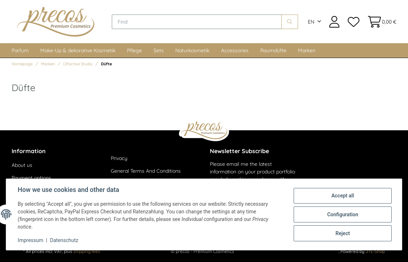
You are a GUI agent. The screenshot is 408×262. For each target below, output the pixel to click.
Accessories (235, 50)
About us (22, 165)
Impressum (30, 240)
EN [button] (311, 22)
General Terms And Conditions (146, 171)
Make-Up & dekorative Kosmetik (77, 50)
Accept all (342, 195)
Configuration (342, 214)
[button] (334, 22)
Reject (342, 233)
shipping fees (86, 251)
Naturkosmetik (192, 50)
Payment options (31, 178)
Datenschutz (64, 240)
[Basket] (379, 22)
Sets (159, 50)
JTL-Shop (375, 251)
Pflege (134, 50)
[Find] (197, 22)
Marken (306, 50)
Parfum (20, 50)
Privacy (119, 158)
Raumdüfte (273, 50)
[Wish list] (353, 22)
